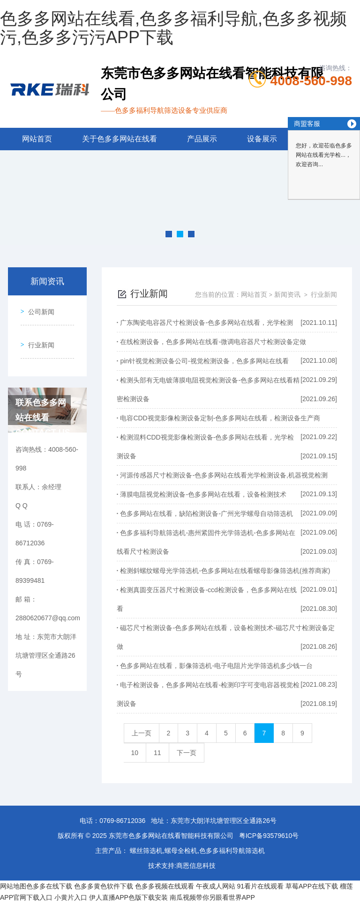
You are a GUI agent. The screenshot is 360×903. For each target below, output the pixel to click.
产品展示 (202, 139)
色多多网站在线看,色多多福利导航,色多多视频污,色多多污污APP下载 (173, 28)
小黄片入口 (70, 897)
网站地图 (13, 886)
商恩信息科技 (196, 865)
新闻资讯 (287, 294)
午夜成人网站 (215, 886)
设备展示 (262, 139)
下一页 (186, 752)
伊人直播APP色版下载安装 (128, 897)
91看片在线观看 (260, 886)
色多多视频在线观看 (164, 886)
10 (135, 752)
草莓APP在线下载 (311, 886)
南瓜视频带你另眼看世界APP (212, 897)
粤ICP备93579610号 (269, 835)
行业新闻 (38, 335)
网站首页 (37, 139)
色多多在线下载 (49, 886)
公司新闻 (38, 308)
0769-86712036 (122, 820)
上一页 (141, 733)
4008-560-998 (311, 80)
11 (157, 752)
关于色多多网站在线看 (119, 139)
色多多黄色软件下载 (103, 886)
